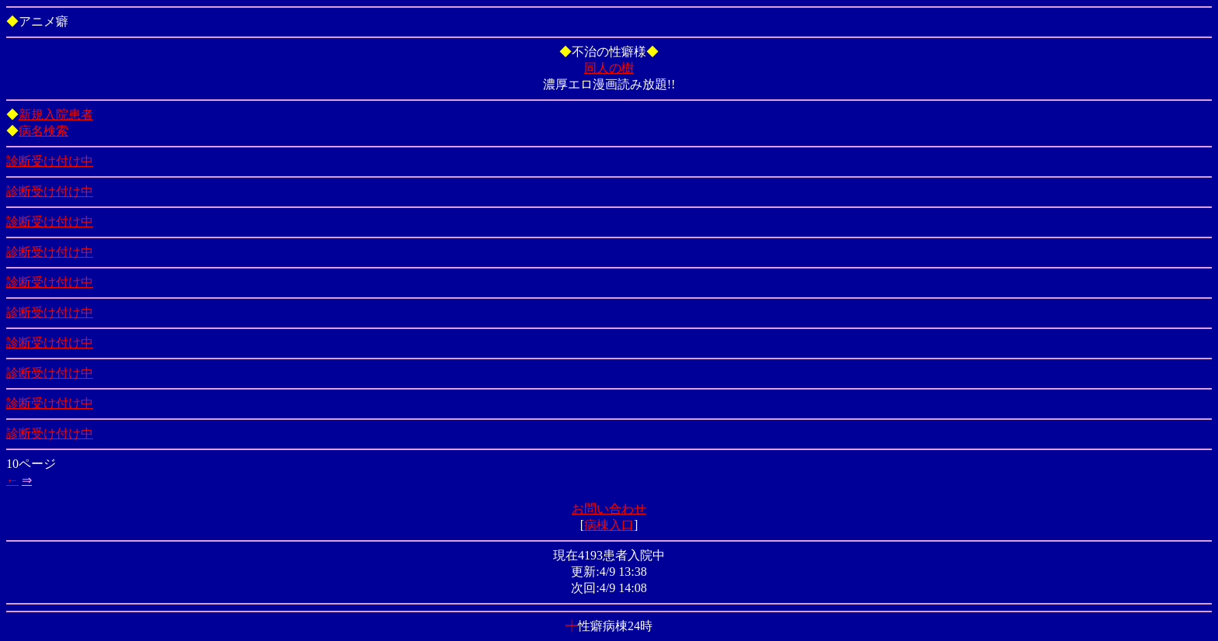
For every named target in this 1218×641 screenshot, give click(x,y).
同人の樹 (609, 67)
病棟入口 (609, 525)
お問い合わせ (609, 508)
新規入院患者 (56, 114)
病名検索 (43, 130)
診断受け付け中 (49, 161)
